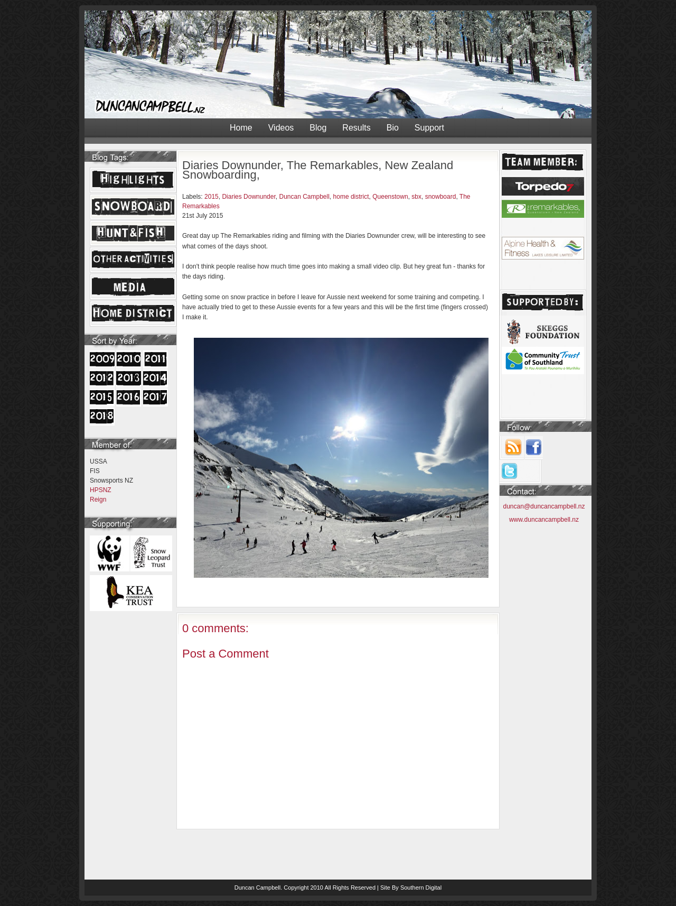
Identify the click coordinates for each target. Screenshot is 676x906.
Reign (98, 499)
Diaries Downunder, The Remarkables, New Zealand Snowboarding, (317, 170)
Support (429, 127)
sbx (416, 196)
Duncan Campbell (304, 196)
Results (356, 127)
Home (241, 127)
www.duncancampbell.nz (544, 519)
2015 (211, 196)
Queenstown (390, 196)
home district (351, 196)
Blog (317, 127)
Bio (393, 127)
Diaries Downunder (248, 196)
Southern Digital (421, 887)
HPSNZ (100, 490)
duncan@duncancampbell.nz (544, 506)
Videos (281, 127)
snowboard (440, 196)
